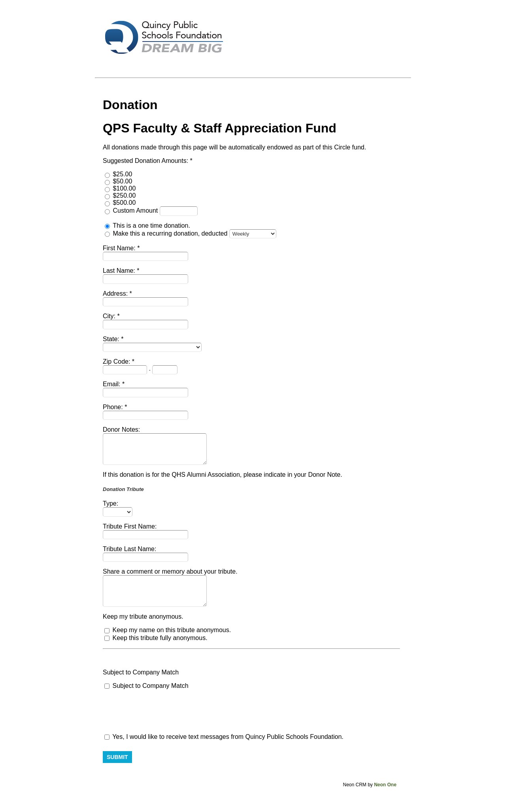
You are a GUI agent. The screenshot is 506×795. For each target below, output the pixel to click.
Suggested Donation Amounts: (146, 160)
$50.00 (122, 181)
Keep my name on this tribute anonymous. (171, 630)
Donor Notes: (121, 429)
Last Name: (120, 270)
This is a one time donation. (151, 225)
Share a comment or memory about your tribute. (170, 571)
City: (110, 316)
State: (112, 339)
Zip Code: (117, 361)
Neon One (385, 784)
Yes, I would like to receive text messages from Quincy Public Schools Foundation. (224, 736)
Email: (112, 384)
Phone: (114, 407)
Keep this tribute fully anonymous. (159, 637)
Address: (116, 293)
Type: (110, 503)
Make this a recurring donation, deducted (171, 233)
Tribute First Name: (130, 526)
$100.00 (124, 188)
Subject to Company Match (141, 672)
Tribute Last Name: (129, 549)
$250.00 (124, 195)
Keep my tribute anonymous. (143, 616)
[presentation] (163, 711)
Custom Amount (136, 210)
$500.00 (124, 202)
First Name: (120, 248)
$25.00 (122, 174)
